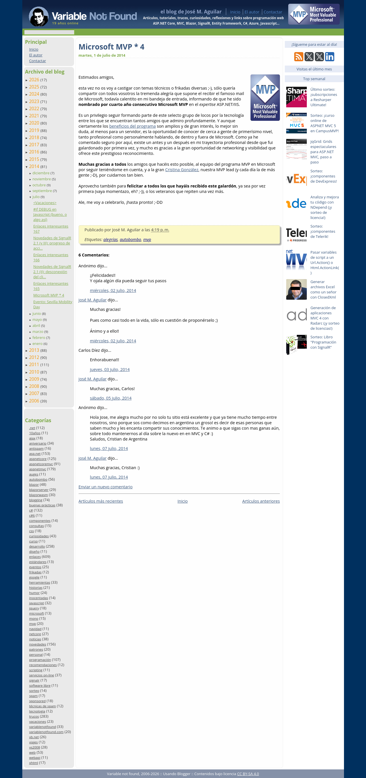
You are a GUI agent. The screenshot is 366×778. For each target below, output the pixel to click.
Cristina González (181, 169)
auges (33, 474)
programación (40, 659)
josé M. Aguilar (93, 300)
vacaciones (37, 721)
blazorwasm (38, 495)
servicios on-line (41, 675)
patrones (36, 649)
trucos (34, 716)
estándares (37, 562)
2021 (35, 115)
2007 (35, 393)
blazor (34, 484)
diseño (34, 551)
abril (36, 325)
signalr (34, 680)
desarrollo (37, 546)
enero (37, 343)
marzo (38, 331)
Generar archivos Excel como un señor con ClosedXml (324, 289)
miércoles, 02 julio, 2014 (113, 290)
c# (31, 510)
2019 (35, 130)
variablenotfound (42, 726)
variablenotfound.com (46, 732)
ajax (32, 438)
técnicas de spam (42, 706)
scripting (36, 670)
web (32, 752)
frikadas (35, 572)
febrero (39, 337)
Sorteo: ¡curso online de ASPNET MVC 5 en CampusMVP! (325, 123)
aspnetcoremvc (41, 464)
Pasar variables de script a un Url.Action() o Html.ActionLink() (325, 262)
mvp (32, 623)
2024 (35, 94)
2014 (35, 166)
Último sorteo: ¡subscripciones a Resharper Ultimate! (324, 97)
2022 (35, 108)
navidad (35, 629)
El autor (251, 12)
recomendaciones (43, 665)
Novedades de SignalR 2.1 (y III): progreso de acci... (52, 243)
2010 (35, 372)
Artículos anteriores (261, 501)
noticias (35, 639)
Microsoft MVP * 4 (48, 295)
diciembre (41, 172)
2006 (35, 401)
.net (32, 428)
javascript (36, 603)
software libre (40, 685)
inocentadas (38, 598)
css (31, 531)
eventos (35, 567)
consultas (36, 526)
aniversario (37, 443)
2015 (35, 159)
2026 (35, 79)
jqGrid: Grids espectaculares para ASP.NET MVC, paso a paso (323, 152)
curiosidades (39, 536)
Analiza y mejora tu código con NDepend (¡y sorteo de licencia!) (325, 207)
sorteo (34, 690)
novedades (37, 644)
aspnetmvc (37, 469)
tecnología (37, 711)
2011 (35, 364)
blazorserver (39, 489)
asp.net (35, 453)
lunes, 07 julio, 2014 (109, 448)
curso (33, 541)
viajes (33, 742)
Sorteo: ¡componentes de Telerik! (323, 231)
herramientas (39, 582)
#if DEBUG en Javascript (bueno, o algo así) (50, 214)
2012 (35, 357)
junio (37, 313)
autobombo (38, 479)
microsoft (36, 613)
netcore (35, 634)
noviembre (42, 178)
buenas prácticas (42, 505)
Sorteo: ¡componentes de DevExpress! (324, 176)
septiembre (42, 190)
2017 (35, 144)
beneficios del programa (132, 126)
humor (34, 593)
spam (33, 696)
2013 (35, 350)
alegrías (111, 239)
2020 (35, 123)
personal (36, 654)
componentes (40, 520)
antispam (36, 448)
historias (36, 587)
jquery (34, 608)
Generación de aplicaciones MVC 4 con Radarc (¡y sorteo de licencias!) (325, 318)
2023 (35, 101)
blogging (35, 500)
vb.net (34, 737)
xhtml (33, 763)
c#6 (32, 515)
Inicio (235, 12)
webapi (34, 757)
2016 (35, 152)
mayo (37, 319)
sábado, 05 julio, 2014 (111, 398)
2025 (35, 87)
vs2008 (34, 747)
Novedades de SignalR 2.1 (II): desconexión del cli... (52, 271)
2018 (35, 137)
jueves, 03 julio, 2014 (110, 369)
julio (36, 196)
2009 (35, 379)
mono (33, 618)
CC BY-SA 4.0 (248, 773)
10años (35, 433)
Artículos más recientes (101, 501)
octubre (39, 184)
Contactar (273, 12)
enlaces (35, 556)
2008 (35, 386)
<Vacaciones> (44, 202)
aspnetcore (38, 459)
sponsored (37, 701)
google (34, 577)
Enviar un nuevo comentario (106, 486)
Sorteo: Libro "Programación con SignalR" (323, 342)
